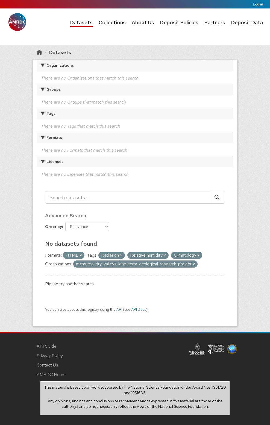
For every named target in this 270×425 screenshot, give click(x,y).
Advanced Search (65, 215)
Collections (112, 22)
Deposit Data (247, 22)
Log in (258, 4)
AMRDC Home (51, 374)
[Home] (39, 52)
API (119, 309)
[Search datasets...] (127, 197)
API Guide (46, 346)
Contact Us (47, 365)
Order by (53, 226)
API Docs (138, 309)
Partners (214, 22)
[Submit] (217, 197)
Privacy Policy (50, 356)
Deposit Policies (179, 22)
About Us (143, 22)
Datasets (81, 22)
